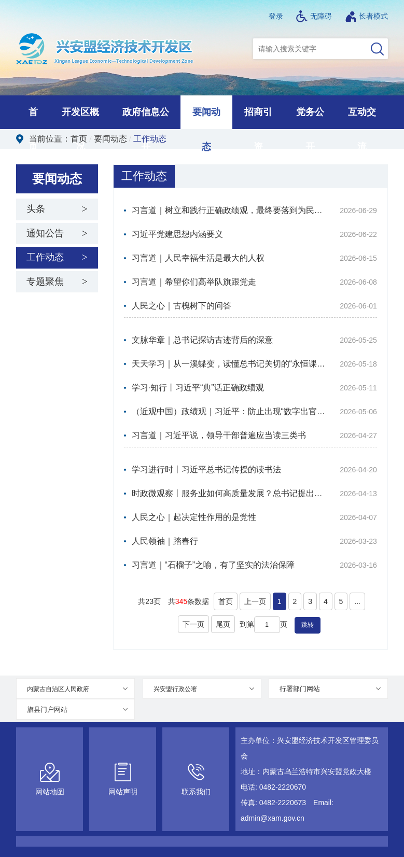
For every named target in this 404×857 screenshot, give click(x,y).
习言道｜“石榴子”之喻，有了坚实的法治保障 (213, 564)
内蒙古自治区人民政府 (58, 689)
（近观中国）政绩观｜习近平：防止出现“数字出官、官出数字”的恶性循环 (229, 411)
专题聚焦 (45, 281)
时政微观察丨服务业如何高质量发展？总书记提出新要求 (229, 493)
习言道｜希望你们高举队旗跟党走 (194, 281)
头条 (35, 209)
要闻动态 (110, 138)
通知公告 (45, 233)
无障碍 (314, 16)
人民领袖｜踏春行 (165, 541)
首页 (79, 138)
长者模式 (366, 16)
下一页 (193, 624)
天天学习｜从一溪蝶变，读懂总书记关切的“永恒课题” (229, 363)
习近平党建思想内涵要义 (177, 234)
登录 (276, 16)
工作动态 (149, 138)
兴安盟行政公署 (175, 689)
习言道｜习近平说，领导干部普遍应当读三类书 (219, 435)
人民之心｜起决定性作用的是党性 (194, 517)
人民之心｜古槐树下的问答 (181, 305)
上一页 (255, 601)
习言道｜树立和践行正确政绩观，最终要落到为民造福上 (229, 210)
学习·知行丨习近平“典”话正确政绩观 (198, 387)
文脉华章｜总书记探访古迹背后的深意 (202, 339)
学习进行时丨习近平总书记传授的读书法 (206, 469)
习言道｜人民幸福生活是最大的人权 (198, 258)
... (357, 601)
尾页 (223, 624)
